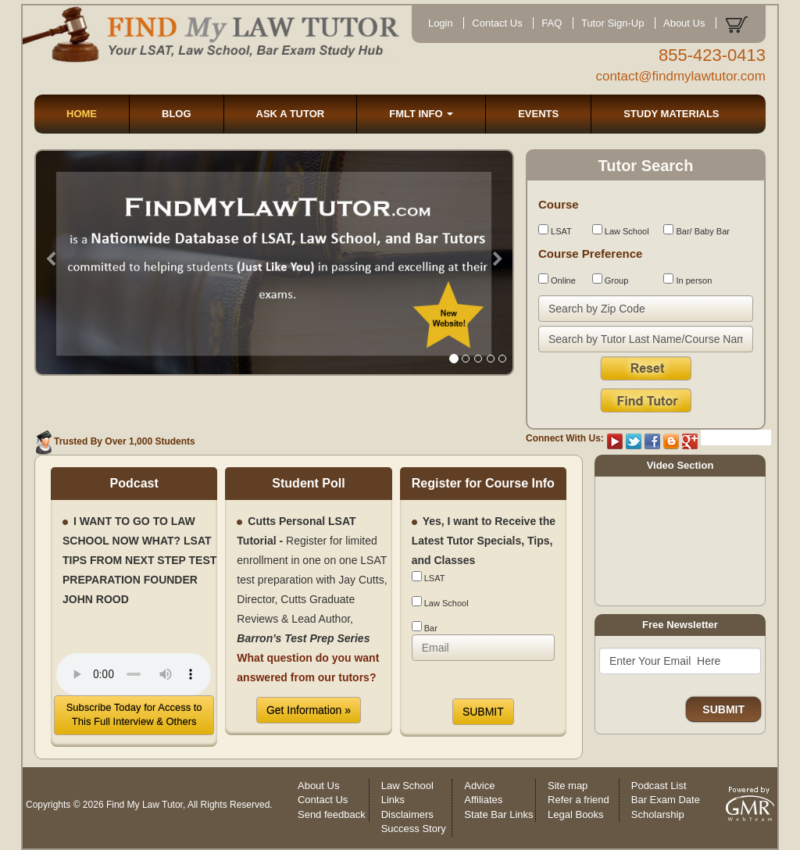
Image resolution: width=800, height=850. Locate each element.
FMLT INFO (421, 114)
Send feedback (332, 814)
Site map (568, 785)
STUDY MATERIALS (671, 114)
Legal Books (576, 814)
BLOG (176, 114)
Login (440, 23)
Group (610, 279)
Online (557, 279)
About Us (684, 23)
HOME (81, 114)
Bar (425, 627)
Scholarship (657, 814)
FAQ (551, 23)
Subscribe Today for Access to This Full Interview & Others (134, 715)
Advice (479, 785)
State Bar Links (498, 814)
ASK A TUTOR (290, 114)
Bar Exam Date (665, 799)
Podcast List (659, 785)
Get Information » (308, 710)
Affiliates (483, 799)
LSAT (555, 230)
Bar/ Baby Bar (696, 230)
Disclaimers (407, 814)
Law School (620, 230)
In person (687, 279)
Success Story (413, 828)
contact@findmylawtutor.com (680, 76)
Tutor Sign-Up (612, 23)
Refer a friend (578, 799)
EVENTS (538, 114)
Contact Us (497, 23)
